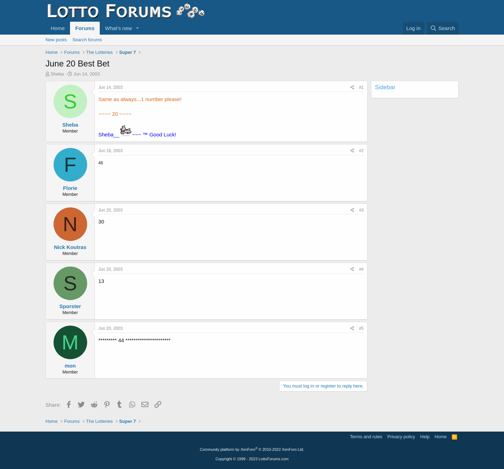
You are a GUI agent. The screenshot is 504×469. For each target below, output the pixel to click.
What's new (118, 28)
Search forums (87, 39)
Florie (70, 188)
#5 (361, 328)
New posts (56, 39)
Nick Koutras (70, 247)
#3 (361, 210)
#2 (361, 150)
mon (70, 366)
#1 (361, 87)
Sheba (57, 74)
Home (58, 28)
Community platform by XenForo (252, 449)
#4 (361, 269)
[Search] (442, 28)
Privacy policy (401, 436)
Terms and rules (366, 436)
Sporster (70, 306)
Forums (84, 28)
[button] (137, 28)
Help (425, 436)
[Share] (352, 88)
